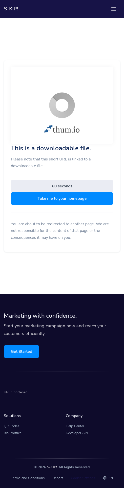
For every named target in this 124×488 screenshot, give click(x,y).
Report (58, 478)
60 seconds (62, 186)
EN (108, 478)
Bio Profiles (12, 433)
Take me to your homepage (62, 198)
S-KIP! (52, 467)
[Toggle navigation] (113, 9)
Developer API (77, 433)
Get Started (21, 351)
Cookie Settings (83, 478)
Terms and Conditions (28, 478)
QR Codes (11, 426)
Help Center (75, 426)
